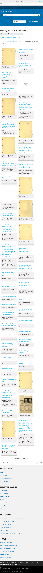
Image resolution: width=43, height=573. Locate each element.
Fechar (41, 1)
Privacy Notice (6, 562)
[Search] (21, 15)
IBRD (14, 568)
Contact (36, 562)
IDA (17, 568)
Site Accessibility (15, 562)
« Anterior (5, 462)
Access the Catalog (11, 7)
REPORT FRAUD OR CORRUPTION (13, 564)
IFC (19, 568)
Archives (3, 7)
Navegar (19, 21)
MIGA (23, 568)
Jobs (32, 562)
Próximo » (39, 462)
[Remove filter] (21, 34)
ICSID (26, 568)
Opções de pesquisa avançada (11, 37)
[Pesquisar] (39, 15)
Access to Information (25, 562)
